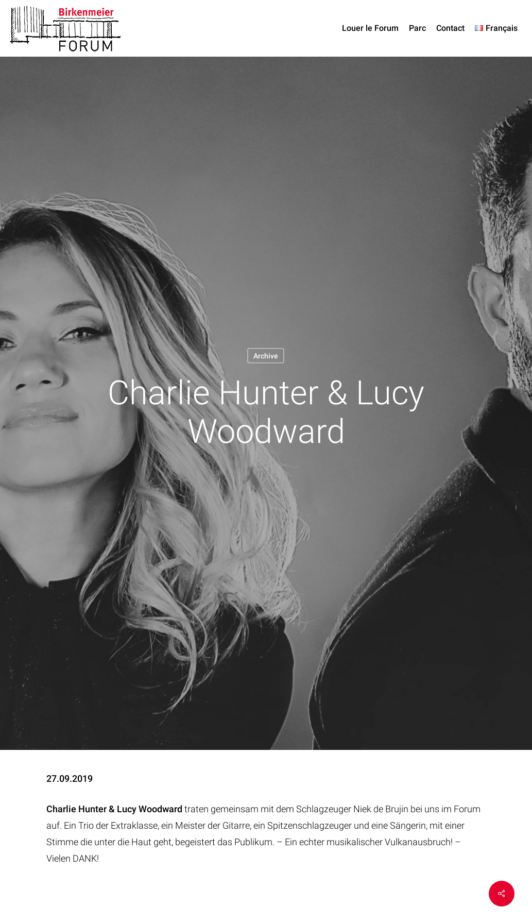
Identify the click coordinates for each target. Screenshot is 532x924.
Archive (265, 355)
